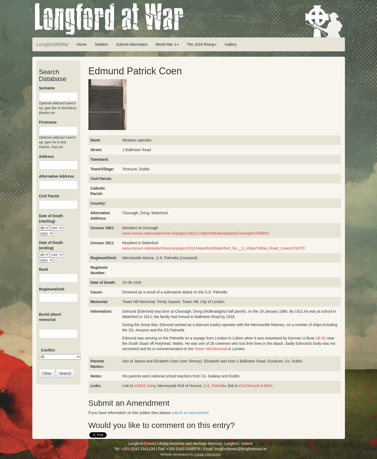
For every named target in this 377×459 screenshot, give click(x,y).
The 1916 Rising (202, 44)
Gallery (230, 44)
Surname (47, 88)
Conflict (48, 350)
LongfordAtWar (53, 44)
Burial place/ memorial (50, 317)
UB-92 (320, 338)
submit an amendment (190, 413)
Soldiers (101, 44)
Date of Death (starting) (51, 218)
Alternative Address (56, 176)
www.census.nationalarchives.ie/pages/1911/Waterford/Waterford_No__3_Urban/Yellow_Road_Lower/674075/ (213, 248)
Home (82, 44)
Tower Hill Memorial (211, 349)
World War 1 (167, 44)
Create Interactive (207, 454)
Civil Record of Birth (255, 386)
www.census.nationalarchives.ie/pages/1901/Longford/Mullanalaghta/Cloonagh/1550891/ (195, 233)
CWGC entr (144, 386)
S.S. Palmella (215, 386)
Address (46, 156)
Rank (43, 269)
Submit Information (132, 44)
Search (65, 373)
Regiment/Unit (51, 289)
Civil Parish (49, 196)
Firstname (48, 122)
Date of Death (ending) (51, 245)
